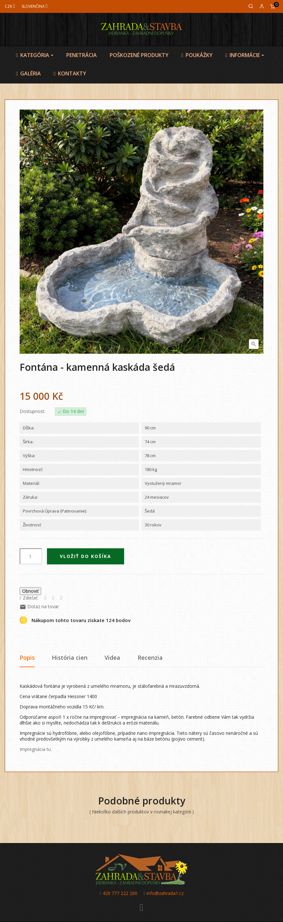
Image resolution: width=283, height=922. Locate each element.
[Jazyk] (35, 6)
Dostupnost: (32, 411)
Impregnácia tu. (36, 749)
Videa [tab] (112, 657)
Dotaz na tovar (39, 606)
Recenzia (150, 657)
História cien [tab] (69, 657)
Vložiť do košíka (85, 556)
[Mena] (10, 6)
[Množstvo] (31, 556)
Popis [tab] (27, 657)
